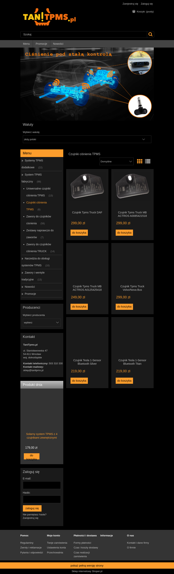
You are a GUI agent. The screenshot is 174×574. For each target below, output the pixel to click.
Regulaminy (27, 542)
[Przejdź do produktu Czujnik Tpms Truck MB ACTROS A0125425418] (87, 263)
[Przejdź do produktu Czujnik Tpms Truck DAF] (87, 190)
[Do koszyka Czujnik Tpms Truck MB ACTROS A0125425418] (79, 307)
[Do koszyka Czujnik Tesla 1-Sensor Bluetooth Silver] (79, 381)
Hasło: (26, 492)
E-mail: (27, 478)
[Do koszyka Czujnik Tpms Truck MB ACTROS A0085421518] (124, 233)
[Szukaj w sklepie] (84, 34)
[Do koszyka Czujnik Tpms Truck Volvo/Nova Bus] (124, 307)
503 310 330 (56, 363)
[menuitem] (26, 44)
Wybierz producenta (34, 315)
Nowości (30, 286)
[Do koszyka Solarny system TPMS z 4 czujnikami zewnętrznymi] (31, 456)
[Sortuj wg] (116, 161)
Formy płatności (82, 542)
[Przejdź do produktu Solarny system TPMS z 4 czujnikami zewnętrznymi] (42, 419)
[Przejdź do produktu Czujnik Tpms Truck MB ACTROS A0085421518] (132, 190)
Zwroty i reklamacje (31, 547)
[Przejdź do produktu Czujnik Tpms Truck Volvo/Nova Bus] (132, 263)
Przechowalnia (55, 552)
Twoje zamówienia (57, 542)
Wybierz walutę (31, 132)
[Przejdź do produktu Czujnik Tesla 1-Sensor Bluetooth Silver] (87, 338)
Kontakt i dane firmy (138, 542)
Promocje (30, 293)
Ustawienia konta (56, 547)
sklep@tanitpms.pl (33, 370)
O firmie (131, 547)
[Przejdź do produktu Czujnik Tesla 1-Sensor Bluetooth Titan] (132, 338)
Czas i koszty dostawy (86, 547)
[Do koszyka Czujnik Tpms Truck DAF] (79, 233)
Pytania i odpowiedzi (31, 552)
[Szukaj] (150, 34)
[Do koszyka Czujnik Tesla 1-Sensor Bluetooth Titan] (124, 381)
